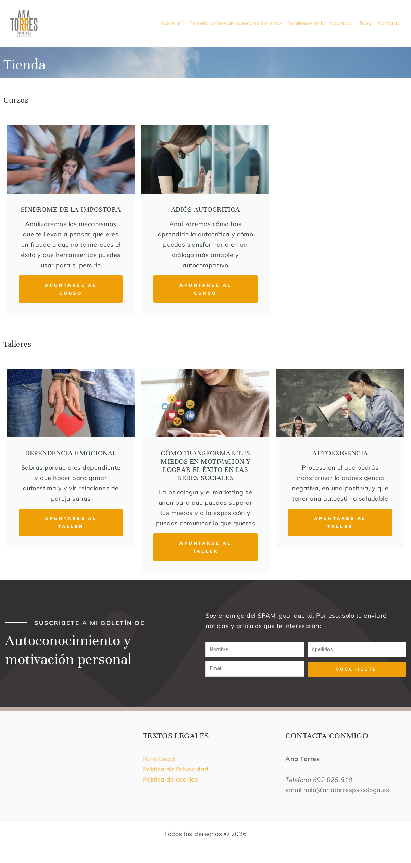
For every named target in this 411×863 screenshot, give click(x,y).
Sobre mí (171, 23)
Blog (365, 23)
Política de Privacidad (176, 769)
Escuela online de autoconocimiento (235, 23)
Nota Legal (160, 759)
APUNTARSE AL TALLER (71, 522)
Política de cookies (170, 779)
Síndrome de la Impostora (320, 23)
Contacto (389, 23)
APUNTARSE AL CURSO (71, 289)
